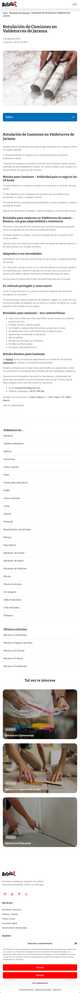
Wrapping (8, 615)
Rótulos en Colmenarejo (15, 635)
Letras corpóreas (12, 498)
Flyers (6, 474)
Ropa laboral (10, 545)
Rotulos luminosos (13, 584)
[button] (75, 943)
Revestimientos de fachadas (17, 529)
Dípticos (7, 451)
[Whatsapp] (26, 894)
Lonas (7, 506)
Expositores (9, 459)
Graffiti (7, 490)
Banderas (8, 435)
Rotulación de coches (14, 553)
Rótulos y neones (10, 914)
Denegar (40, 975)
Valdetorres (8, 362)
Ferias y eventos (11, 467)
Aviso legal (57, 989)
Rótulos (7, 576)
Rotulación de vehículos (19, 13)
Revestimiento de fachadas (14, 928)
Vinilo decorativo (12, 607)
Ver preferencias (40, 983)
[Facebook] (19, 894)
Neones (7, 513)
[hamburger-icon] (74, 4)
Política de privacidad (43, 989)
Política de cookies (26, 989)
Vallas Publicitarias (12, 599)
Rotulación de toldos (13, 560)
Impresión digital (9, 923)
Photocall (8, 521)
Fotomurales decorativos (16, 482)
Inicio (5, 13)
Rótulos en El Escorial (14, 650)
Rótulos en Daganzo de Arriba (18, 642)
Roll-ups (7, 537)
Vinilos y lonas (8, 918)
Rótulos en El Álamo (13, 658)
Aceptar (40, 967)
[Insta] (5, 894)
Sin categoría (10, 592)
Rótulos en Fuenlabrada (15, 666)
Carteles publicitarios (14, 443)
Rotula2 (9, 359)
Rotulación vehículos (11, 909)
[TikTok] (12, 894)
